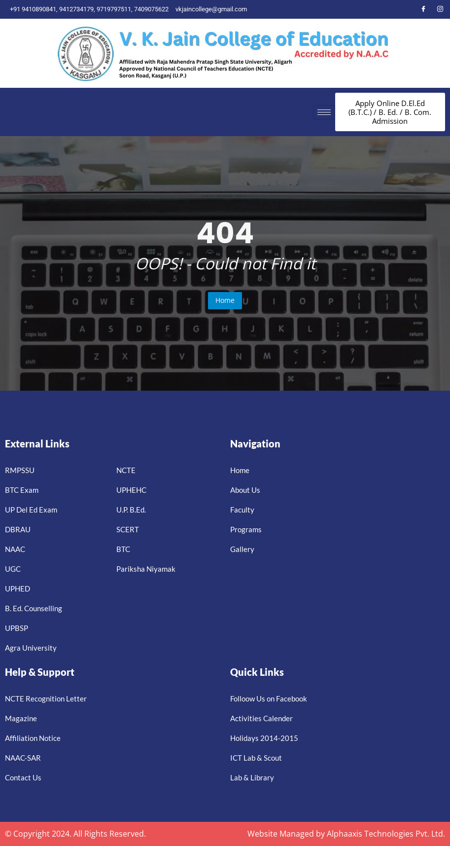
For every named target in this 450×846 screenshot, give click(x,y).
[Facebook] (423, 9)
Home (225, 300)
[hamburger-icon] (324, 112)
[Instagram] (440, 9)
